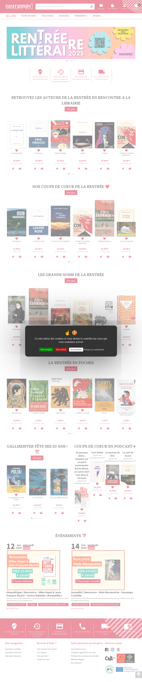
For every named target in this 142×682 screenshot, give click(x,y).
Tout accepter (46, 349)
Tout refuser (61, 349)
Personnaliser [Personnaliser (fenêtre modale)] (76, 349)
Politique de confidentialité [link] (94, 350)
